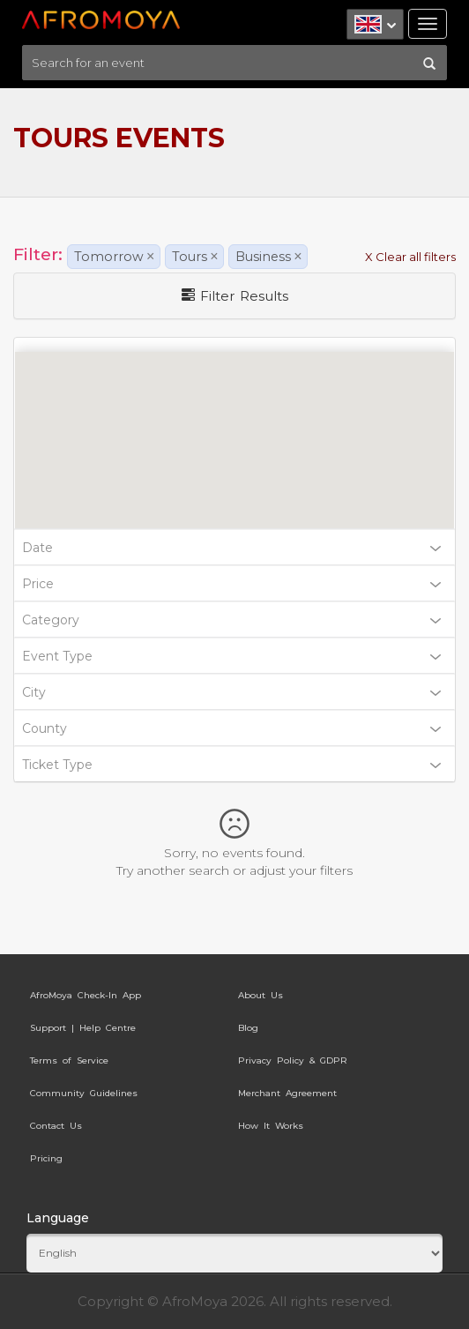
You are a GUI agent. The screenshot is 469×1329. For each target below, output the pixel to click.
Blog (248, 1028)
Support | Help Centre (83, 1028)
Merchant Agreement (287, 1093)
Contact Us (56, 1125)
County (231, 728)
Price (231, 584)
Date (231, 548)
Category (231, 620)
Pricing (46, 1158)
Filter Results (235, 295)
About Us (260, 995)
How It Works (270, 1125)
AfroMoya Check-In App (85, 995)
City (231, 692)
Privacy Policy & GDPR (292, 1060)
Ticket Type (231, 765)
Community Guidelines (84, 1093)
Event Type (231, 656)
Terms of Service (69, 1060)
